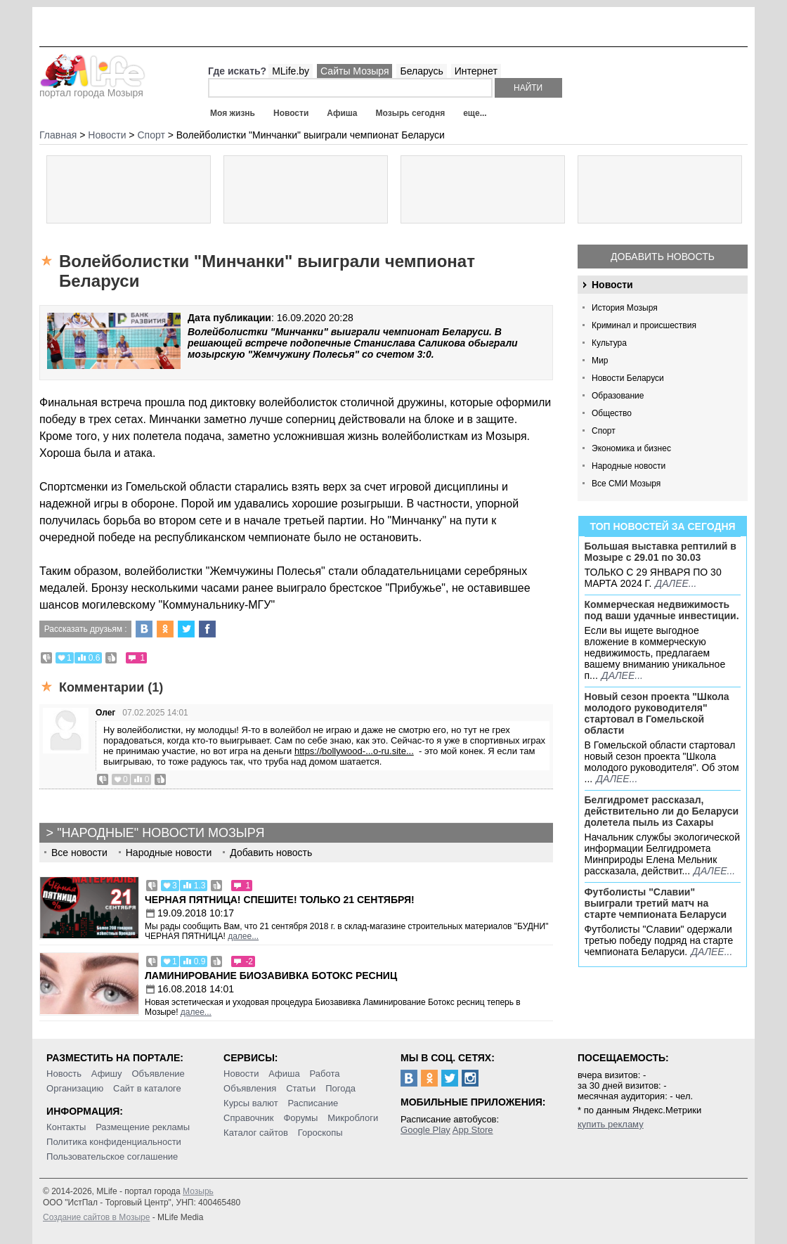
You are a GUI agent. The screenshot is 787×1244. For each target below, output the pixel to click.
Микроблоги (352, 1118)
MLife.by (290, 71)
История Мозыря (625, 308)
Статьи (301, 1088)
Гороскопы (320, 1132)
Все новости (79, 852)
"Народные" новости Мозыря (160, 833)
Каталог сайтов (255, 1132)
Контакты (66, 1127)
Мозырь (198, 1191)
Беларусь (421, 71)
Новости (290, 113)
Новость (64, 1073)
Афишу (106, 1073)
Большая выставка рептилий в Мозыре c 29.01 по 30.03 (660, 551)
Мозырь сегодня (410, 113)
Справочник (248, 1118)
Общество (612, 413)
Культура (609, 343)
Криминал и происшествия (644, 325)
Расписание (313, 1103)
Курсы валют (250, 1103)
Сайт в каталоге (147, 1088)
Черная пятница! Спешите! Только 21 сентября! (280, 899)
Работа (325, 1073)
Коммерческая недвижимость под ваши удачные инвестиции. (662, 610)
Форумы (300, 1118)
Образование (618, 396)
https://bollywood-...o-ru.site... (354, 751)
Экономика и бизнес (631, 448)
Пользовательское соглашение (112, 1156)
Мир (600, 360)
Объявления (249, 1088)
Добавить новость (663, 256)
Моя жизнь (232, 113)
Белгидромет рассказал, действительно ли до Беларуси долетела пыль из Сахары (662, 811)
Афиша (342, 113)
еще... (474, 113)
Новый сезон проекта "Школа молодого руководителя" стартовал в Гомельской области (657, 713)
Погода (340, 1088)
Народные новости (628, 466)
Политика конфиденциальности (113, 1141)
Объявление (157, 1073)
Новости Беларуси (628, 378)
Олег (105, 713)
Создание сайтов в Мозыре (96, 1217)
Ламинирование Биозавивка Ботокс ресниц (271, 975)
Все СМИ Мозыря (626, 483)
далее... (675, 583)
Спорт (604, 431)
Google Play (425, 1130)
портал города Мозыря (92, 88)
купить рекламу (611, 1124)
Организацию (74, 1088)
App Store (473, 1130)
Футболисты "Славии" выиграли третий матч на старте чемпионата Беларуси (656, 903)
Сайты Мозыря (354, 71)
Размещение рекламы (143, 1127)
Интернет (476, 71)
